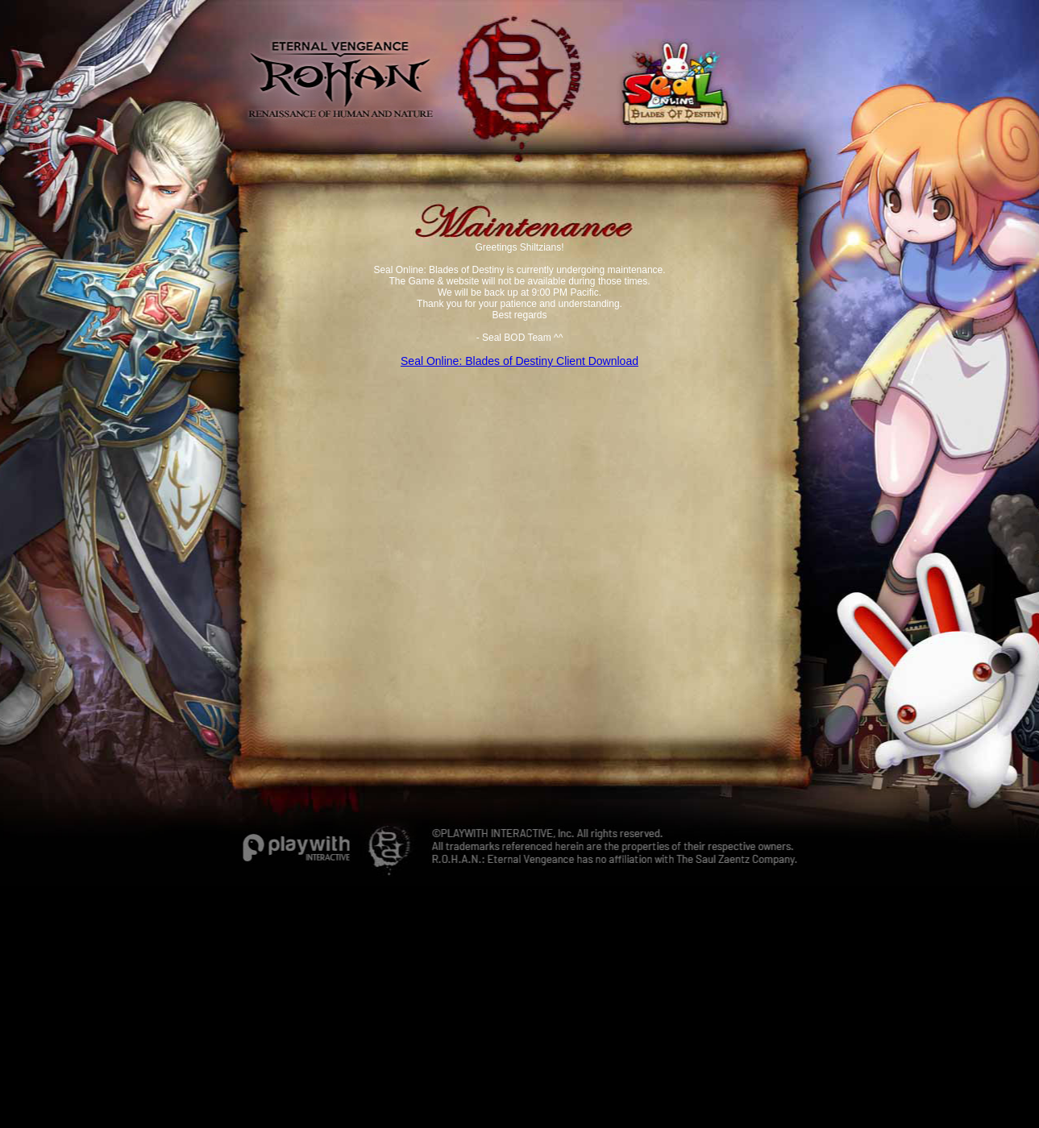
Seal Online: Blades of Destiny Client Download (519, 361)
